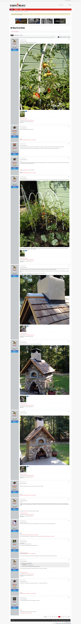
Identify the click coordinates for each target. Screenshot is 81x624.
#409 (68, 158)
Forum (13, 11)
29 (61, 616)
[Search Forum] (64, 5)
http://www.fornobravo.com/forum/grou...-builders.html (47, 536)
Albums (21, 9)
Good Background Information (19, 11)
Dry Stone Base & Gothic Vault (30, 120)
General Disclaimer (62, 620)
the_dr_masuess (14, 524)
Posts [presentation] (12, 35)
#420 (68, 597)
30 (63, 616)
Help (24, 9)
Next (68, 616)
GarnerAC (14, 544)
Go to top (67, 620)
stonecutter (14, 43)
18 (50, 616)
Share (14, 49)
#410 (68, 176)
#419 (68, 580)
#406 (68, 39)
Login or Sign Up (68, 0)
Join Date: (13, 133)
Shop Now (16, 9)
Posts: (14, 47)
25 (52, 616)
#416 (68, 520)
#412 (68, 341)
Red (13, 620)
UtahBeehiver (14, 130)
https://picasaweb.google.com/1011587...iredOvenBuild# (27, 553)
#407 (68, 126)
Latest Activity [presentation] (16, 35)
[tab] (12, 35)
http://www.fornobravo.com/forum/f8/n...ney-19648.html (30, 534)
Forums (11, 9)
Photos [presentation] (21, 35)
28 (59, 616)
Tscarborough (14, 147)
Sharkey (14, 601)
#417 (68, 540)
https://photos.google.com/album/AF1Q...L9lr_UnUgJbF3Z (28, 139)
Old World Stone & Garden (23, 118)
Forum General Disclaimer (15, 31)
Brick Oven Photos (26, 11)
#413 (68, 411)
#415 (68, 499)
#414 (68, 481)
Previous (45, 616)
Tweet (15, 50)
